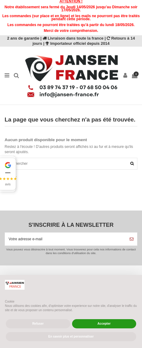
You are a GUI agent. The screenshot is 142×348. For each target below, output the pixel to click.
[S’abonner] (131, 239)
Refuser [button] (38, 323)
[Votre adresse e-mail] (65, 239)
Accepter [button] (104, 323)
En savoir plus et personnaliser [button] (71, 336)
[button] (8, 174)
